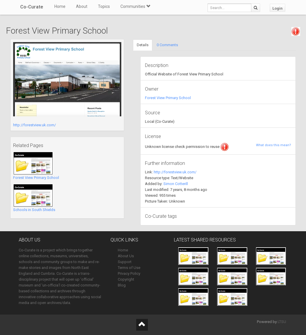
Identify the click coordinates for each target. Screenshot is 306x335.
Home (59, 6)
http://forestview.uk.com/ (34, 125)
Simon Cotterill (175, 184)
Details (142, 45)
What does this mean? (273, 145)
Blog (122, 285)
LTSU (282, 322)
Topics (104, 6)
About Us (126, 256)
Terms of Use (129, 267)
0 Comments (167, 45)
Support (125, 262)
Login (277, 8)
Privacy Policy (129, 273)
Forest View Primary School (36, 177)
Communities (135, 6)
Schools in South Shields (34, 210)
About (81, 6)
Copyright (126, 279)
